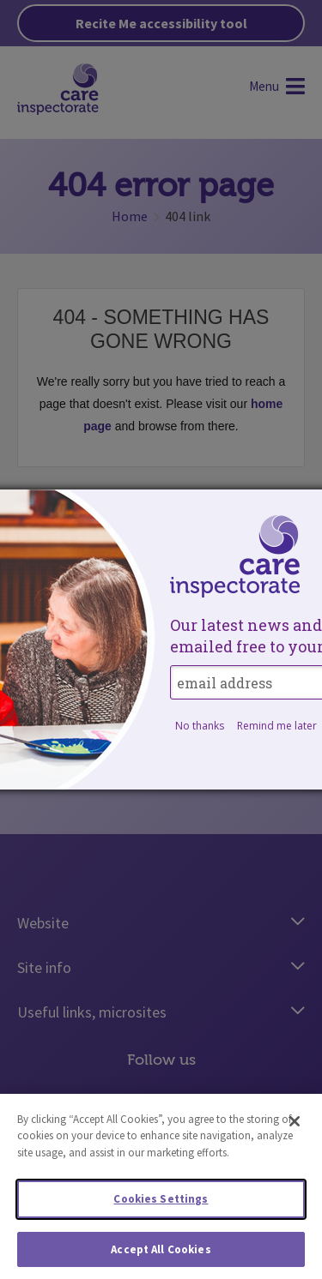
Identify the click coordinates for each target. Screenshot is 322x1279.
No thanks (199, 725)
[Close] (294, 1125)
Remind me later (277, 725)
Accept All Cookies (160, 1254)
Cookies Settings (160, 1204)
